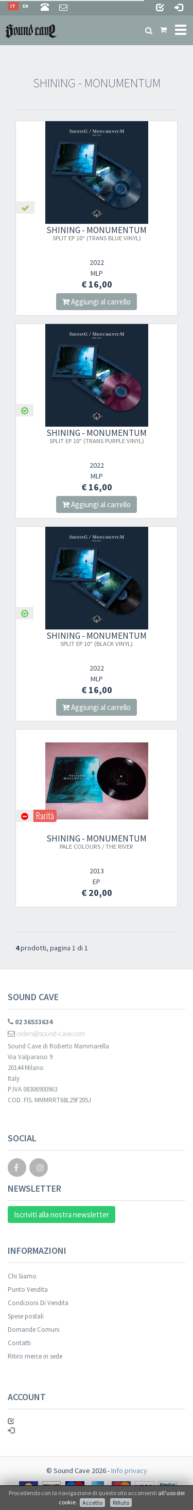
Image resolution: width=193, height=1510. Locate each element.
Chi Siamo (22, 1276)
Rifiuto (121, 1502)
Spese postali (26, 1316)
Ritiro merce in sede (35, 1356)
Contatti (19, 1343)
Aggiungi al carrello (96, 302)
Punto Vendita (28, 1289)
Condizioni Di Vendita (38, 1302)
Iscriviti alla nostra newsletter (61, 1214)
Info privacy (129, 1470)
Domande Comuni (34, 1329)
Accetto (92, 1502)
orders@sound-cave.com (46, 1033)
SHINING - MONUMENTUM (96, 233)
